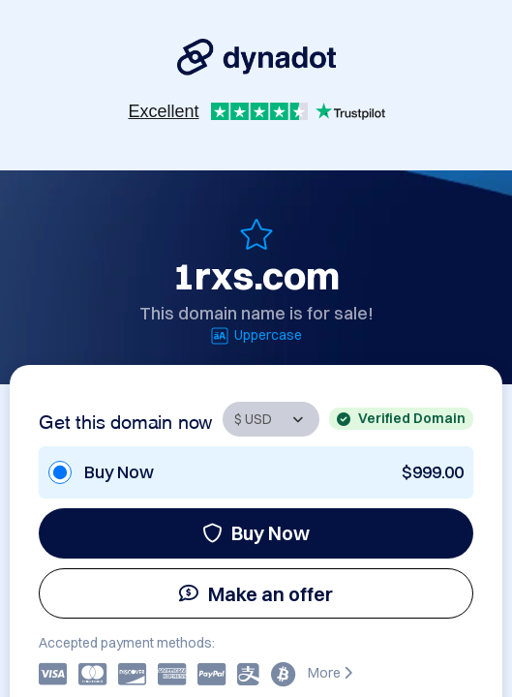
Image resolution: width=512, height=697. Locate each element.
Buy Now (256, 533)
